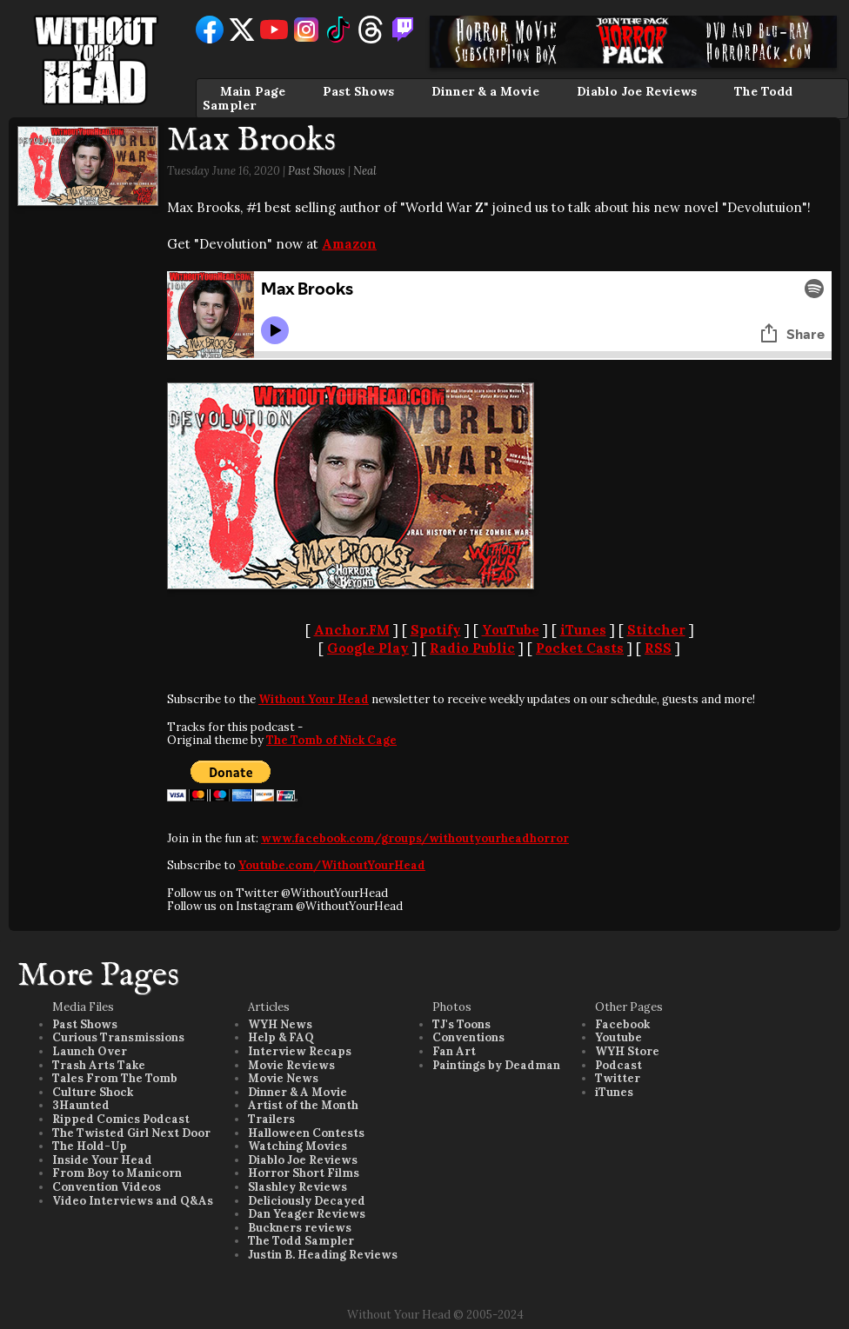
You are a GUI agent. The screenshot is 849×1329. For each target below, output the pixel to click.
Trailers (271, 1119)
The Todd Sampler (301, 1240)
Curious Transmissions (118, 1037)
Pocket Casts (580, 648)
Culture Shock (92, 1092)
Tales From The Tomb (114, 1078)
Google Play (368, 648)
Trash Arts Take (98, 1065)
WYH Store (627, 1051)
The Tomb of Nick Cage (331, 740)
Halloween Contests (306, 1133)
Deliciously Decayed (306, 1200)
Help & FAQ (281, 1037)
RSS (658, 648)
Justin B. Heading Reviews (323, 1254)
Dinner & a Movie (485, 91)
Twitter (617, 1078)
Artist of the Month (303, 1105)
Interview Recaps (299, 1051)
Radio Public (472, 648)
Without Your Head (313, 699)
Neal (365, 170)
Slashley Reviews (297, 1186)
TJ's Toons (461, 1024)
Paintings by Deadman (496, 1065)
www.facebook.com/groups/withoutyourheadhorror (415, 838)
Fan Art (454, 1051)
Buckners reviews (299, 1227)
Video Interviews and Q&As (132, 1200)
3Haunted (81, 1105)
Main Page (252, 91)
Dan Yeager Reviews (306, 1213)
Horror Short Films (303, 1173)
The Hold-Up (89, 1146)
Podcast (618, 1065)
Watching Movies (297, 1146)
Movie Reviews (291, 1065)
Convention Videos (106, 1186)
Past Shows (358, 91)
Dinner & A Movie (297, 1092)
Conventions (468, 1037)
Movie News (283, 1078)
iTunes (583, 629)
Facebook (622, 1024)
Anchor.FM (352, 629)
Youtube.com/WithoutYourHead (331, 865)
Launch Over (89, 1051)
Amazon (349, 244)
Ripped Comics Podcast (121, 1119)
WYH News (280, 1024)
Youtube (618, 1037)
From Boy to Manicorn (117, 1173)
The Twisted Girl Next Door (131, 1133)
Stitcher (656, 629)
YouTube (510, 629)
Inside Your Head (102, 1160)
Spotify (436, 629)
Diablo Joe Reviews (637, 91)
